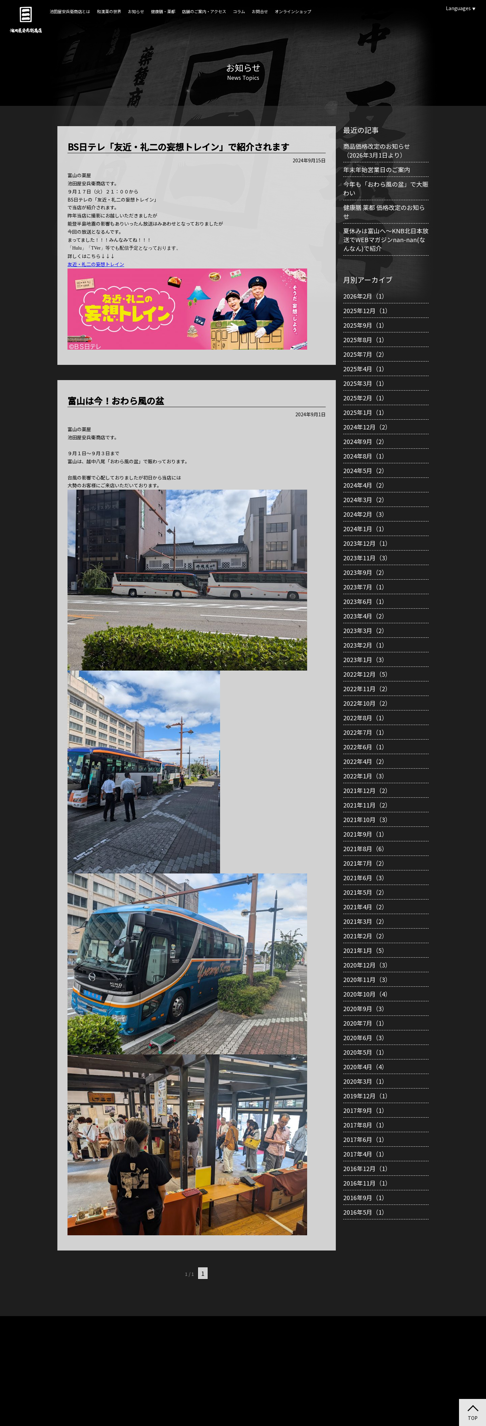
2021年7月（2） (365, 863)
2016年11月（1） (367, 1182)
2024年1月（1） (365, 528)
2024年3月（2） (365, 499)
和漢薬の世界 (109, 11)
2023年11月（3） (367, 557)
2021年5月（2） (365, 892)
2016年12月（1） (367, 1168)
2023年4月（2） (365, 615)
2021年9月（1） (365, 833)
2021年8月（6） (365, 848)
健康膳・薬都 (163, 11)
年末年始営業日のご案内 (376, 169)
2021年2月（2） (365, 935)
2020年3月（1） (365, 1081)
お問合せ (260, 11)
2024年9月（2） (365, 441)
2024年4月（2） (365, 485)
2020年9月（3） (365, 1008)
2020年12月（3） (367, 964)
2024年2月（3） (365, 514)
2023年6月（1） (365, 601)
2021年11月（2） (367, 804)
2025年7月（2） (365, 354)
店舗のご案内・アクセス (204, 11)
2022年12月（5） (367, 674)
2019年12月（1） (367, 1095)
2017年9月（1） (365, 1110)
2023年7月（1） (365, 586)
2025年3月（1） (365, 383)
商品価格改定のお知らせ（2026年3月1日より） (376, 150)
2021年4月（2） (365, 906)
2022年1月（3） (365, 775)
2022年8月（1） (365, 717)
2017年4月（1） (365, 1153)
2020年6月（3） (365, 1037)
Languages (461, 8)
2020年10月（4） (367, 993)
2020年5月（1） (365, 1052)
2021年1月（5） (365, 950)
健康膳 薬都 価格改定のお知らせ (384, 211)
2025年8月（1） (365, 339)
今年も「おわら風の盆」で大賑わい (385, 188)
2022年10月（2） (367, 703)
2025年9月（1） (365, 325)
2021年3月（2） (365, 921)
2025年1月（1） (365, 412)
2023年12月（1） (367, 543)
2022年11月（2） (367, 688)
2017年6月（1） (365, 1139)
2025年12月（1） (367, 310)
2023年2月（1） (365, 644)
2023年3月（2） (365, 630)
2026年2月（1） (365, 295)
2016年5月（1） (365, 1212)
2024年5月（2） (365, 470)
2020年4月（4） (365, 1066)
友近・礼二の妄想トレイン (96, 264)
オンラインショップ (293, 11)
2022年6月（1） (365, 746)
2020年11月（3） (367, 979)
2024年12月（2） (367, 426)
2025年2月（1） (365, 397)
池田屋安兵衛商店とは (70, 11)
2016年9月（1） (365, 1197)
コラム (239, 11)
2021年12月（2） (367, 790)
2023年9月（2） (365, 572)
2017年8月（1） (365, 1124)
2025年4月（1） (365, 368)
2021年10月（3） (367, 819)
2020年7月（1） (365, 1023)
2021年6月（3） (365, 877)
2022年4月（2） (365, 761)
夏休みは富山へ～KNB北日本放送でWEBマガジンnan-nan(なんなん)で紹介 (386, 239)
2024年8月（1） (365, 455)
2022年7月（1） (365, 732)
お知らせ (136, 11)
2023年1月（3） (365, 659)
